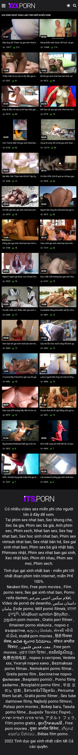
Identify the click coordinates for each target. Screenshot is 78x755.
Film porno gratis (20, 723)
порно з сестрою (45, 657)
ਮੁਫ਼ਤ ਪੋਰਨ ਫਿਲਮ (33, 652)
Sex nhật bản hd (47, 542)
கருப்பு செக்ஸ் (39, 630)
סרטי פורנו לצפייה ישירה (22, 717)
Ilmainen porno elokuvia (30, 625)
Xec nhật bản (16, 558)
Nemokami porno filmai (51, 668)
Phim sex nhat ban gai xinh (51, 552)
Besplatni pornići (38, 679)
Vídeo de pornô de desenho (26, 603)
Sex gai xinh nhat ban (43, 592)
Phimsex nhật (14, 552)
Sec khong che (59, 520)
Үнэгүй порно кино (32, 663)
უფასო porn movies (22, 619)
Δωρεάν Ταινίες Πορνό (50, 712)
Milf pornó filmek (50, 608)
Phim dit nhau (42, 558)
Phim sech (42, 563)
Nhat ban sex (45, 531)
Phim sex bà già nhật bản (51, 547)
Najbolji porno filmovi (53, 701)
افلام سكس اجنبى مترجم (50, 598)
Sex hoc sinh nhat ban (38, 536)
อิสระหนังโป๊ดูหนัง (40, 690)
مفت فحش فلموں (36, 647)
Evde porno (23, 608)
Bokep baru (51, 706)
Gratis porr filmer (57, 619)
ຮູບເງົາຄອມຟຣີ (50, 723)
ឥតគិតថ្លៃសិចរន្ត (61, 652)
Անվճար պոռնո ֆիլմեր (45, 614)
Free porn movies (46, 587)
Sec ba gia (15, 525)
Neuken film (17, 587)
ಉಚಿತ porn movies (36, 636)
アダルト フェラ (60, 717)
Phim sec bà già (40, 525)
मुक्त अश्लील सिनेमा (45, 728)
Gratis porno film (21, 674)
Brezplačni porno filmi (41, 685)
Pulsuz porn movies (21, 706)
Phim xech (23, 531)
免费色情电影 (15, 657)
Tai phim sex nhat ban (24, 520)
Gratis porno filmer (42, 696)
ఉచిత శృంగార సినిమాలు (32, 641)
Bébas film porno (53, 734)
